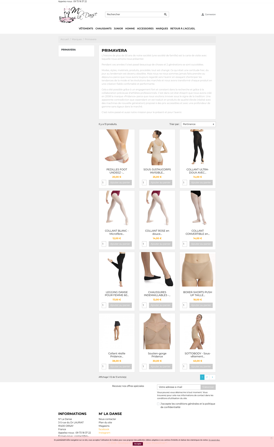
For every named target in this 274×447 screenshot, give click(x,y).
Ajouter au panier (120, 182)
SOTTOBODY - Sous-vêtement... (198, 355)
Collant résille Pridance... (116, 355)
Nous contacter (107, 419)
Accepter (137, 444)
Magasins (104, 426)
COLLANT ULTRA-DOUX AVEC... (197, 171)
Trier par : (174, 124)
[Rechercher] (137, 14)
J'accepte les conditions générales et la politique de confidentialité (187, 405)
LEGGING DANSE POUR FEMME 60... (117, 294)
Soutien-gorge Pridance (157, 355)
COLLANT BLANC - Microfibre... (117, 232)
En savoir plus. (214, 440)
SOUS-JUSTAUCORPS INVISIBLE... (157, 171)
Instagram (104, 432)
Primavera (68, 49)
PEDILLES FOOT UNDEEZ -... (116, 171)
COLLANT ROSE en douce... (157, 232)
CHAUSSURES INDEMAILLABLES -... (157, 294)
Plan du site (105, 422)
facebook (104, 429)
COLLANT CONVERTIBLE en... (198, 232)
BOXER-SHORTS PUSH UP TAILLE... (197, 294)
